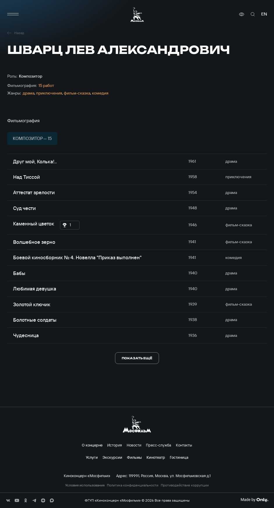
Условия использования (85, 485)
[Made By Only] (254, 500)
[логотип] (137, 14)
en (264, 14)
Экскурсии (112, 457)
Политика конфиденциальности (132, 485)
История (114, 445)
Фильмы (134, 457)
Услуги (92, 457)
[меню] (13, 14)
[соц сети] (8, 500)
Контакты (184, 445)
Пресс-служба (158, 445)
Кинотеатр (155, 457)
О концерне (92, 445)
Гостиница (179, 457)
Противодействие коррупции (185, 485)
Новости (134, 445)
